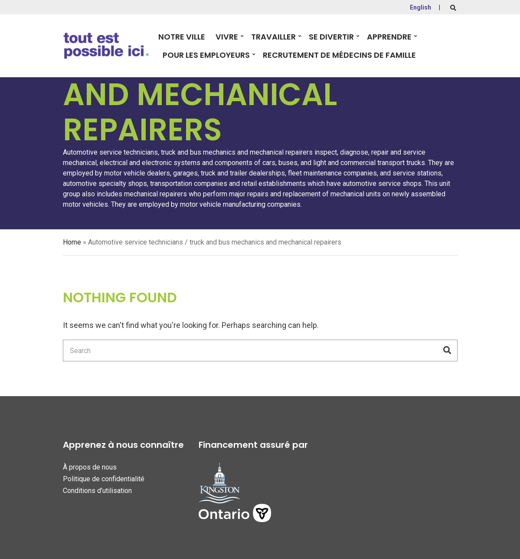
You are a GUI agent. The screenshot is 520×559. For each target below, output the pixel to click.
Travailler (273, 36)
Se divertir (331, 36)
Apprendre (389, 36)
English (420, 7)
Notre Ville (181, 36)
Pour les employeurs (206, 55)
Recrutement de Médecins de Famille (339, 55)
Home (72, 242)
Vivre (227, 36)
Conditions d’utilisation (97, 490)
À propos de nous (90, 467)
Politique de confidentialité (103, 479)
